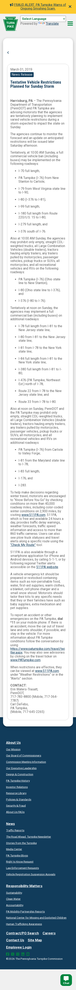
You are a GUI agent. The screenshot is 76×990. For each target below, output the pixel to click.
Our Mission (13, 749)
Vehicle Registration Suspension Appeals (30, 874)
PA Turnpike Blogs (17, 855)
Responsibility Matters (24, 886)
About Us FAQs (15, 812)
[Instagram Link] (17, 954)
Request (19, 861)
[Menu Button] (70, 23)
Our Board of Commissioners (23, 755)
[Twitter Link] (12, 954)
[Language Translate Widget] (43, 19)
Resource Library (16, 793)
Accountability (14, 905)
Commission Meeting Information (26, 761)
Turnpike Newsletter (28, 836)
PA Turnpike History (18, 780)
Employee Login (19, 947)
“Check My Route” (23, 545)
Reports (25, 911)
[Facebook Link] (7, 954)
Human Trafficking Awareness (24, 924)
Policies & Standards (18, 799)
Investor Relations (17, 787)
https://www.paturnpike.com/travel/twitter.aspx (37, 650)
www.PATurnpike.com (25, 660)
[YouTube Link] (27, 954)
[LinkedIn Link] (22, 954)
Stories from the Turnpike (21, 843)
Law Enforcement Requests (22, 868)
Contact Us (15, 940)
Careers (49, 933)
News (10, 824)
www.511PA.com (33, 515)
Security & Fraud (16, 805)
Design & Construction (19, 774)
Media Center (14, 849)
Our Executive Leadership (21, 768)
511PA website (47, 567)
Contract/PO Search (22, 933)
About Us (13, 743)
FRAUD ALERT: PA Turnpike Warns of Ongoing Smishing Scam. (38, 6)
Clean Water (13, 898)
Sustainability (14, 892)
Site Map (35, 940)
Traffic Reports (15, 830)
